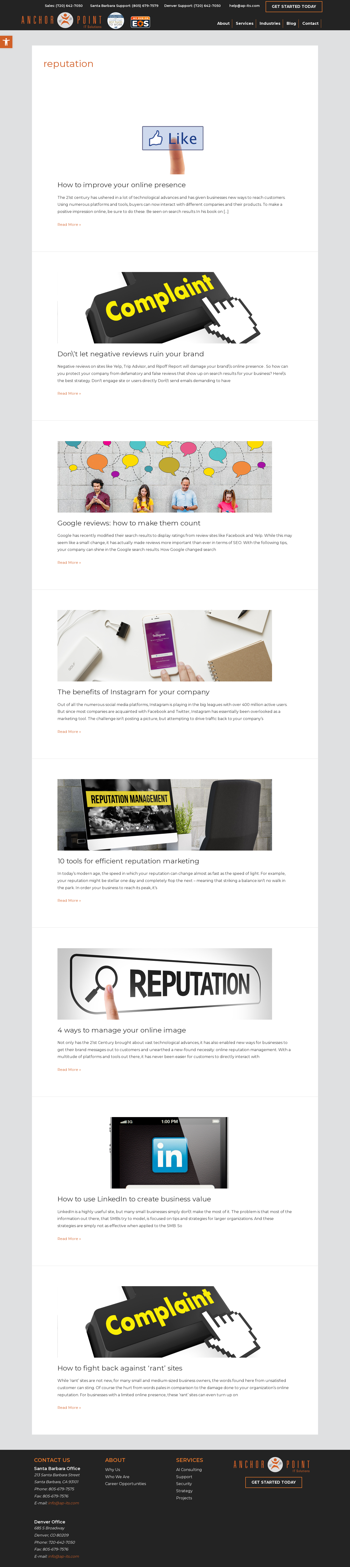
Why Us (112, 1469)
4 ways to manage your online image (122, 1030)
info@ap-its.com (63, 1503)
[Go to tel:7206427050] (192, 7)
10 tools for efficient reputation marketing (131, 861)
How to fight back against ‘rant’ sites (122, 1368)
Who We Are (117, 1477)
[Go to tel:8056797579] (64, 7)
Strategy (184, 1491)
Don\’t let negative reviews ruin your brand (132, 353)
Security (184, 1483)
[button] (6, 42)
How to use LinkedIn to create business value (136, 1198)
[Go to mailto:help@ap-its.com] (242, 7)
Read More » (69, 224)
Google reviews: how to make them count (131, 523)
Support (184, 1477)
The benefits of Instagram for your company (135, 691)
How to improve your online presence (123, 184)
